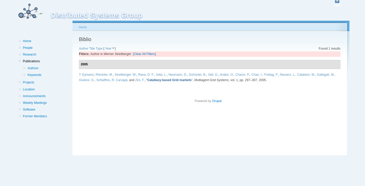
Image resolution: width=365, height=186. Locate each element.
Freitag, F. (271, 74)
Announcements (34, 96)
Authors (32, 68)
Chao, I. (256, 74)
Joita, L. (161, 74)
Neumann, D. (178, 74)
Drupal (218, 101)
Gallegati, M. (325, 74)
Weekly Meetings (35, 103)
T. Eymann (86, 74)
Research (29, 54)
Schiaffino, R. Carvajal (111, 80)
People (28, 48)
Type (99, 48)
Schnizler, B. (197, 74)
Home (27, 41)
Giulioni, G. (86, 80)
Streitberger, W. (125, 74)
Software (29, 109)
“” (169, 80)
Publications (31, 61)
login (337, 5)
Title (92, 48)
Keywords (34, 75)
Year (108, 48)
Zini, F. (139, 80)
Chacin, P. (243, 74)
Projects (28, 82)
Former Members (35, 116)
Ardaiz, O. (227, 74)
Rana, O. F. (146, 74)
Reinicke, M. (104, 74)
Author (83, 48)
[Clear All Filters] (144, 54)
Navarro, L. (287, 74)
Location (29, 89)
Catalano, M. (306, 74)
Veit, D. (213, 74)
